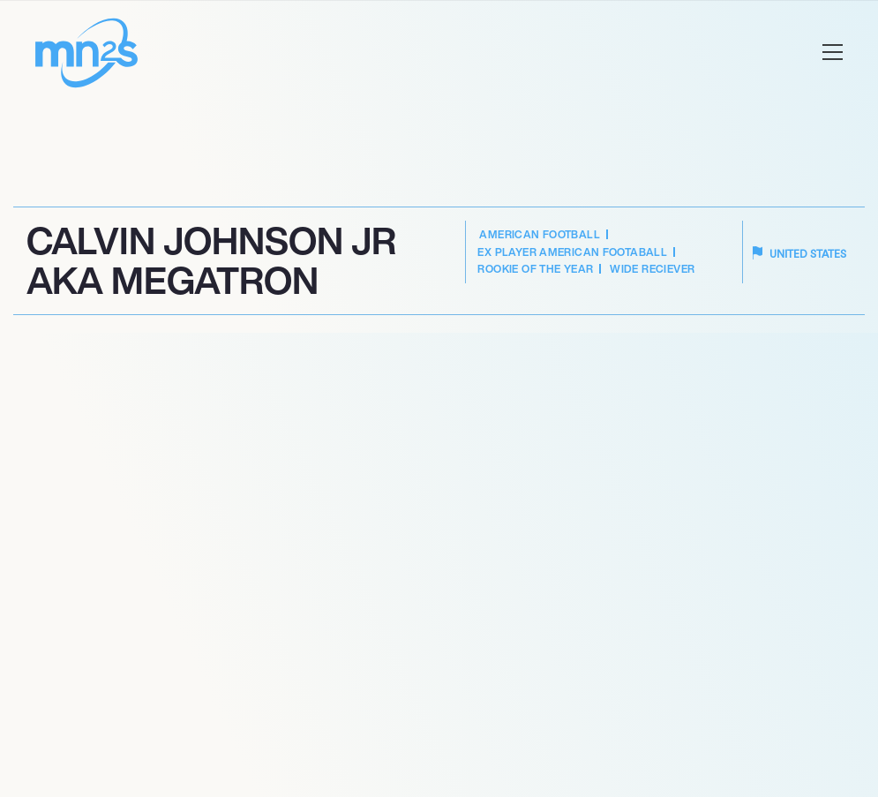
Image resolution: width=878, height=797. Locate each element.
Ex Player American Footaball (572, 251)
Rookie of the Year (535, 268)
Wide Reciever (652, 268)
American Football (539, 234)
